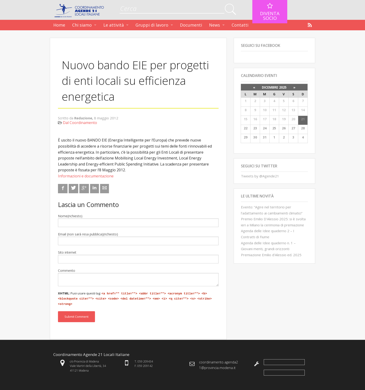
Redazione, (84, 118)
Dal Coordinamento (80, 122)
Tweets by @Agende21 (260, 176)
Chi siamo (82, 25)
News (214, 25)
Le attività (113, 25)
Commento (66, 270)
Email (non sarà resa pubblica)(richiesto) (88, 234)
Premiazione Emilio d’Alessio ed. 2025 (271, 254)
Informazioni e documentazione (86, 176)
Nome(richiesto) (70, 216)
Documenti (191, 25)
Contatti (240, 25)
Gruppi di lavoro (151, 25)
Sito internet (67, 252)
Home (59, 25)
